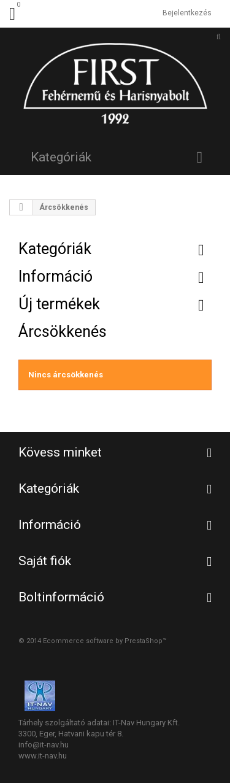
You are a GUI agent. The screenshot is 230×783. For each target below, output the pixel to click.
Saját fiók (44, 561)
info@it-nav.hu (43, 744)
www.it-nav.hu (42, 755)
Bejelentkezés (187, 13)
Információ (55, 276)
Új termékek (59, 304)
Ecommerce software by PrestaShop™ (105, 641)
